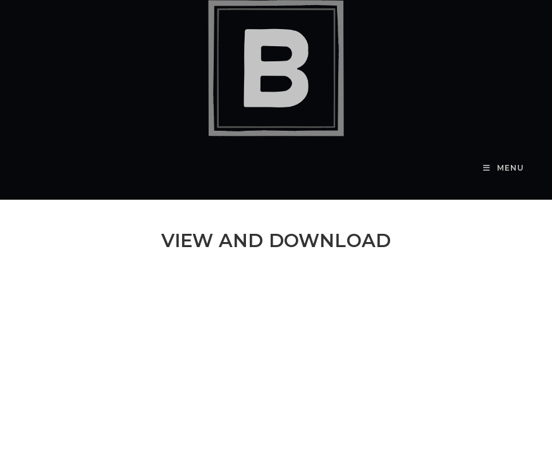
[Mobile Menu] (503, 168)
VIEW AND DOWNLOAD (276, 240)
